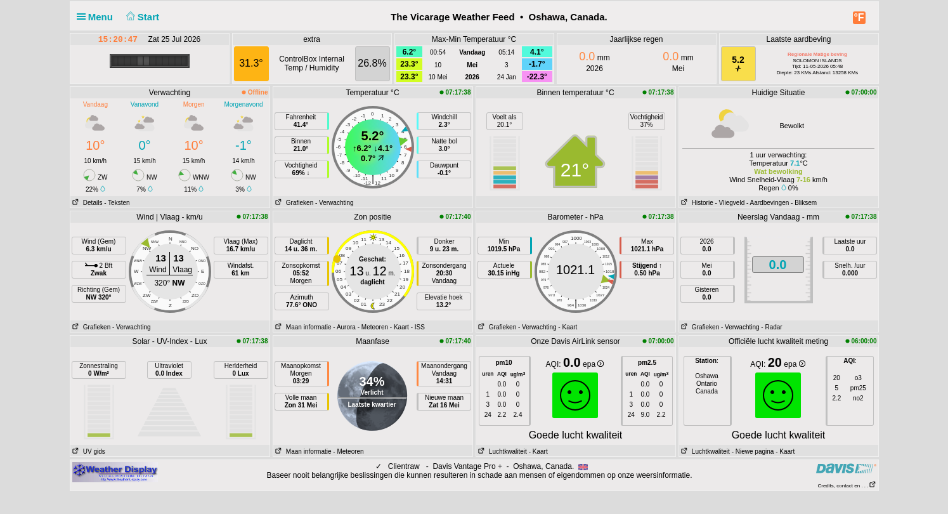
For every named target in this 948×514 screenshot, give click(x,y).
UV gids (87, 451)
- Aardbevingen (767, 202)
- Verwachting (334, 202)
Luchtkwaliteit (501, 451)
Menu (98, 16)
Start (141, 16)
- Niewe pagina (753, 451)
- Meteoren (373, 327)
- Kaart (399, 327)
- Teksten (116, 202)
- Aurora (344, 327)
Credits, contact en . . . (846, 486)
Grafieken (293, 202)
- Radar (771, 327)
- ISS (418, 327)
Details (86, 202)
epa (593, 364)
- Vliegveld (730, 202)
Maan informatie (302, 327)
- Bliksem (804, 202)
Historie (696, 202)
